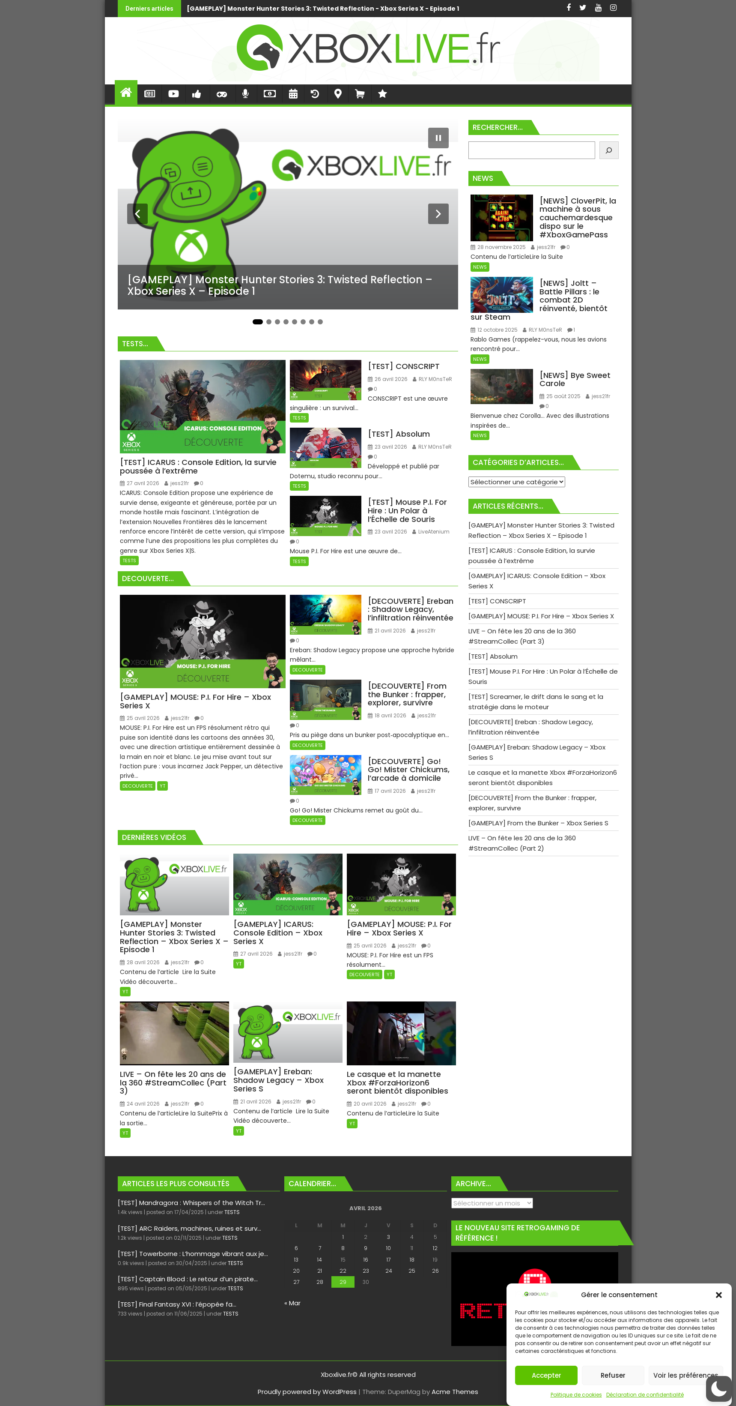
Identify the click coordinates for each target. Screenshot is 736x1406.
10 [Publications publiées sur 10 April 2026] (388, 1248)
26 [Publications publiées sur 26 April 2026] (435, 1270)
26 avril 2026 (388, 379)
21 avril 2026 (387, 630)
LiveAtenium (431, 531)
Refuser (613, 1375)
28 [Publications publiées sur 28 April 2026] (319, 1282)
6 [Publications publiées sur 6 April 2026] (296, 1248)
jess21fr (176, 483)
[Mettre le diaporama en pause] (438, 138)
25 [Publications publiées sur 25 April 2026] (411, 1270)
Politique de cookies (576, 1394)
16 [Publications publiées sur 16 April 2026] (366, 1259)
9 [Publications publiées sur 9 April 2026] (365, 1248)
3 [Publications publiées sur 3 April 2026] (388, 1237)
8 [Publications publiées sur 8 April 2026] (343, 1248)
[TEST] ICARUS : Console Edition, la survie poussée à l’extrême (485, 8)
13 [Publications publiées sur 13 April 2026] (296, 1259)
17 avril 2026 (387, 790)
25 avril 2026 (140, 718)
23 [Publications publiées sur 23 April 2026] (366, 1270)
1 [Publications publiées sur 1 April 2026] (343, 1237)
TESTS (129, 560)
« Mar (292, 1302)
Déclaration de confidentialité (645, 1394)
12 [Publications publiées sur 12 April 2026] (435, 1248)
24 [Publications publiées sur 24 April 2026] (388, 1270)
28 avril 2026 (140, 962)
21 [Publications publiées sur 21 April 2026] (319, 1270)
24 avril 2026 (140, 1103)
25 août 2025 (560, 396)
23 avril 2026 (387, 446)
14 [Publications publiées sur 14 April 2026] (319, 1259)
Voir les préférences (685, 1375)
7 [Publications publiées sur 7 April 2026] (320, 1248)
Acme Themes (455, 1391)
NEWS (480, 267)
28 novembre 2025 (498, 247)
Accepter (546, 1375)
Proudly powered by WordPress (307, 1391)
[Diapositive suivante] (438, 214)
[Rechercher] (609, 150)
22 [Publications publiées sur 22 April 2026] (343, 1270)
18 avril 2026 (387, 715)
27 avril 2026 (139, 483)
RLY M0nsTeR (432, 379)
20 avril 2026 (367, 1103)
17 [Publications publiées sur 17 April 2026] (388, 1259)
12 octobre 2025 (494, 329)
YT (162, 785)
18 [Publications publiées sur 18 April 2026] (412, 1259)
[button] (719, 1295)
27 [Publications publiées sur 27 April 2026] (296, 1282)
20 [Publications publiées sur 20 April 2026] (296, 1270)
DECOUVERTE (137, 785)
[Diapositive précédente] (137, 214)
